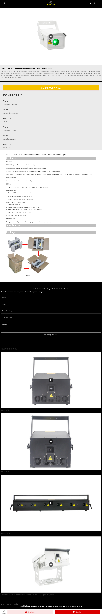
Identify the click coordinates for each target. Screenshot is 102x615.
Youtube (15, 604)
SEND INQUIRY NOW (51, 88)
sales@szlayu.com (9, 139)
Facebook (9, 604)
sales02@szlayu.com (10, 113)
